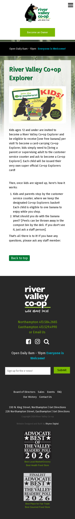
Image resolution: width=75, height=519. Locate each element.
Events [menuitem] (51, 391)
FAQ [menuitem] (59, 391)
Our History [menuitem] (30, 396)
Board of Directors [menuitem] (24, 391)
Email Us (39, 332)
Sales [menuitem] (41, 391)
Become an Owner (37, 32)
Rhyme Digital (52, 424)
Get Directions (57, 407)
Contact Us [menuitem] (45, 396)
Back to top (19, 258)
